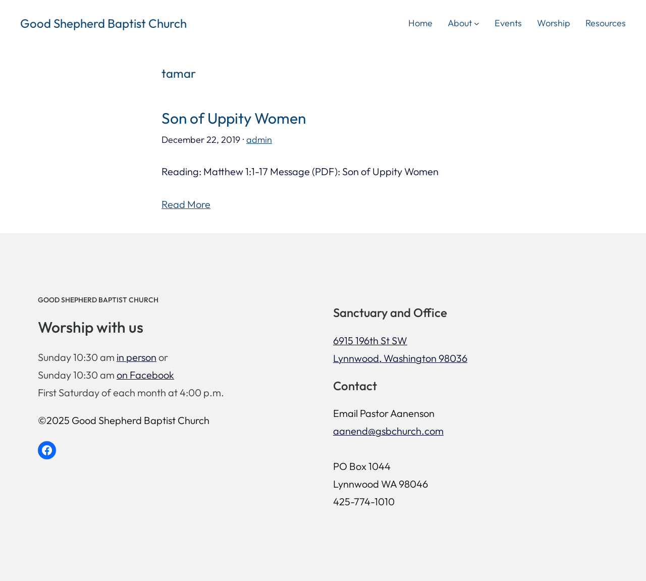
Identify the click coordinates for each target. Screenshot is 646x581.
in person (136, 357)
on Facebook (145, 374)
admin (259, 139)
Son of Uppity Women (234, 118)
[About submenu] (476, 23)
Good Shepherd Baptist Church (103, 23)
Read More (186, 204)
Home (420, 23)
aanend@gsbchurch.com (388, 431)
